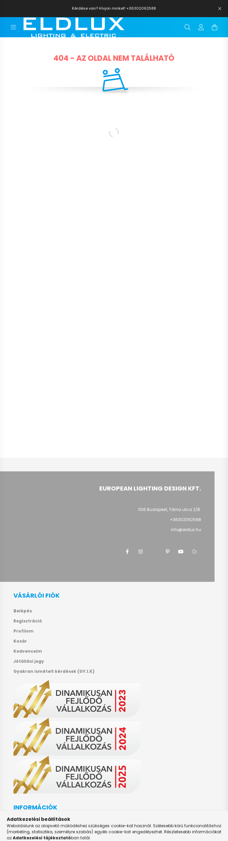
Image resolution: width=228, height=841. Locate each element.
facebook (127, 551)
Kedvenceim (27, 651)
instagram (140, 551)
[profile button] (201, 27)
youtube (181, 551)
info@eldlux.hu (186, 529)
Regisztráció (27, 621)
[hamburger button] (13, 27)
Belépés (22, 611)
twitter (154, 551)
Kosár (20, 641)
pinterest (167, 551)
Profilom (23, 631)
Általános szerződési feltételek (48, 822)
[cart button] (214, 27)
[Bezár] (220, 9)
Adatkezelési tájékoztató (42, 832)
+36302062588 (185, 519)
